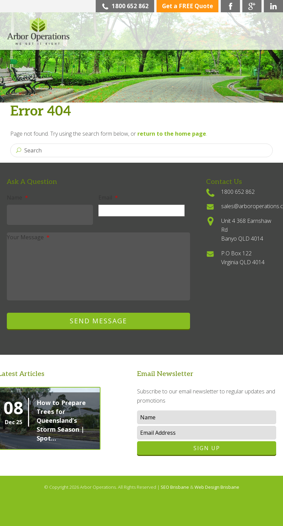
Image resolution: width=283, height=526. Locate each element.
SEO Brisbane (175, 487)
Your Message (28, 237)
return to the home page (171, 133)
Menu (267, 37)
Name (17, 197)
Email (108, 197)
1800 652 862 (125, 6)
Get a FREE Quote (187, 6)
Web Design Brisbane (216, 487)
